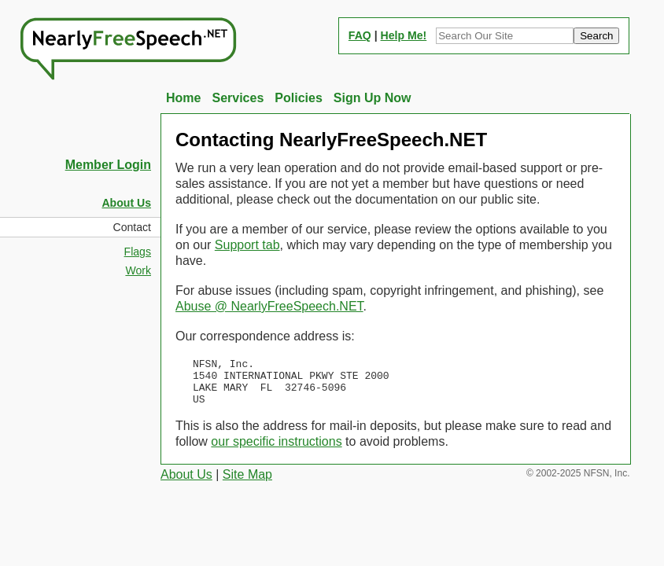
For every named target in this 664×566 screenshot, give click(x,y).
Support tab (247, 245)
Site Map (247, 484)
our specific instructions (276, 451)
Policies (298, 98)
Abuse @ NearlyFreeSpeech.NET (269, 306)
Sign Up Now (372, 98)
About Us (186, 484)
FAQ (360, 35)
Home (183, 98)
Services (238, 98)
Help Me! (404, 35)
